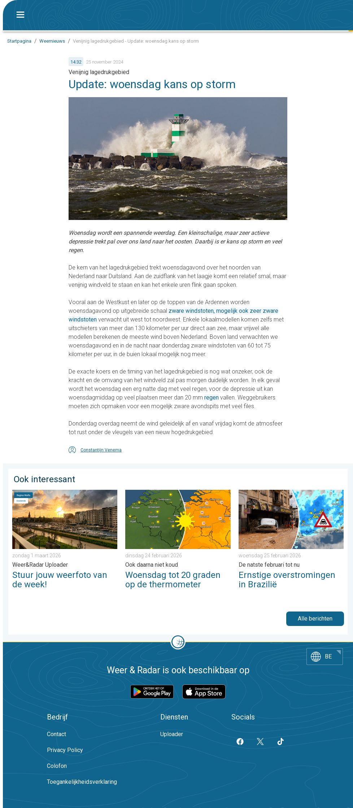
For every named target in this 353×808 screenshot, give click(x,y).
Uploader (171, 734)
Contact (56, 734)
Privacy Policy (65, 750)
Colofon (57, 765)
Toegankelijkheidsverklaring (82, 781)
